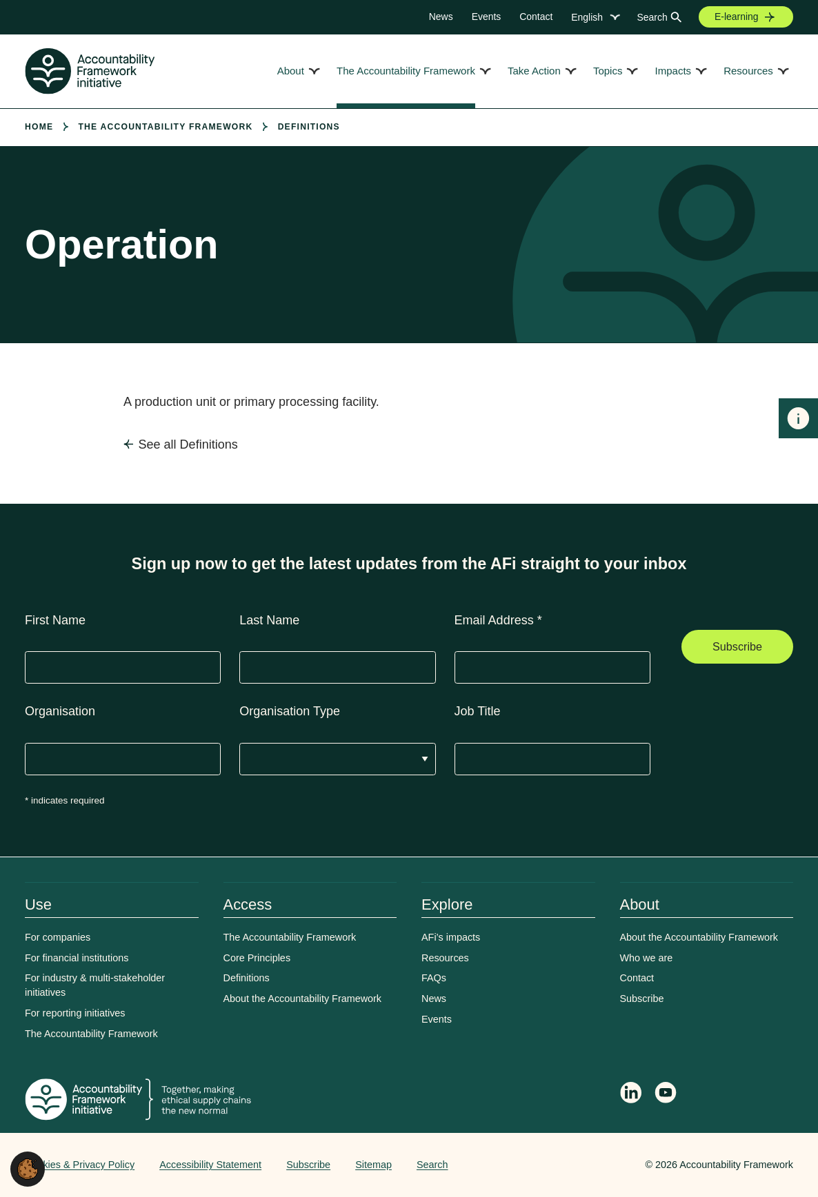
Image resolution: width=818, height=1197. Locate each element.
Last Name (269, 620)
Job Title (478, 711)
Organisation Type (289, 711)
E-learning (737, 16)
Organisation (60, 711)
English (587, 17)
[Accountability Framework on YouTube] (666, 1095)
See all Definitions (188, 444)
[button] (27, 1168)
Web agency (580, 1164)
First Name (55, 620)
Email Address (498, 620)
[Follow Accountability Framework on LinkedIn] (631, 1094)
